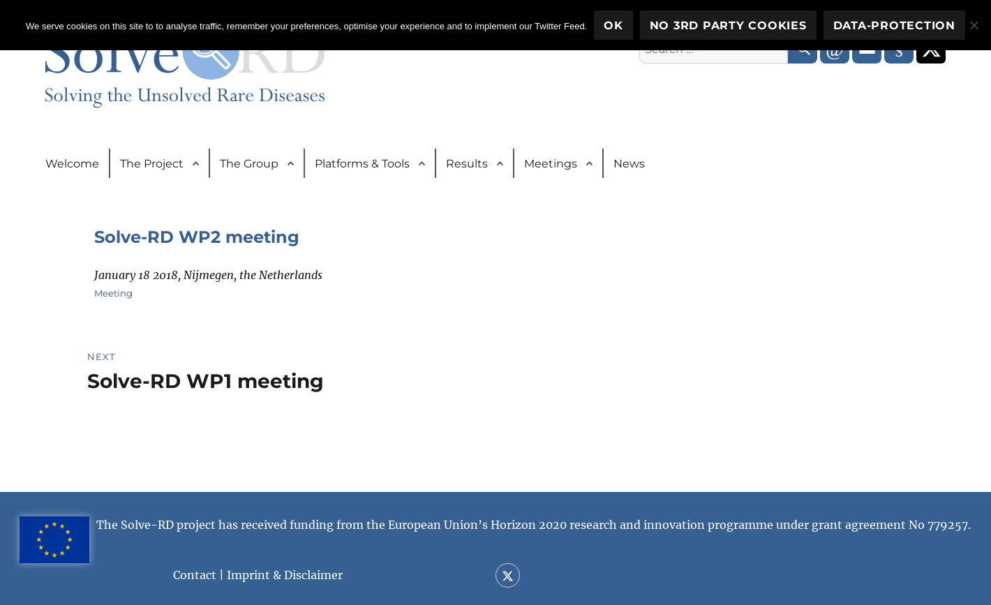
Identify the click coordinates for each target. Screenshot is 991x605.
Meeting (113, 293)
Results (467, 163)
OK (613, 25)
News (629, 163)
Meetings (550, 163)
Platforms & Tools (362, 163)
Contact (194, 575)
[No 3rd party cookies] (974, 25)
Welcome (72, 163)
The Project (152, 163)
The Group (249, 163)
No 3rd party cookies (728, 25)
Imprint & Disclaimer (285, 575)
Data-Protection (894, 25)
